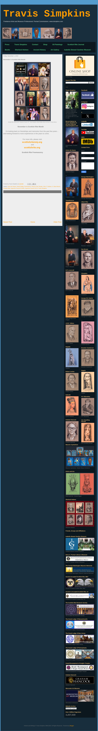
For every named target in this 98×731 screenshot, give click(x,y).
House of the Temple (36, 186)
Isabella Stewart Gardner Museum (77, 50)
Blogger (72, 725)
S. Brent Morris (56, 186)
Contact (35, 44)
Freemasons (27, 186)
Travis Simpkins (47, 13)
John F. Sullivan (47, 186)
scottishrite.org (32, 147)
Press (7, 44)
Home (33, 222)
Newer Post (7, 222)
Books (7, 50)
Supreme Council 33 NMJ (17, 188)
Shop (45, 44)
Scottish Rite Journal (75, 44)
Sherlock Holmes (21, 50)
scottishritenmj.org (32, 142)
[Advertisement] (32, 207)
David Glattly (20, 186)
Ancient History (39, 50)
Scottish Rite (6, 188)
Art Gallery (55, 50)
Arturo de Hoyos (11, 186)
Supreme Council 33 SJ (31, 188)
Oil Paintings (57, 44)
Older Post (57, 222)
